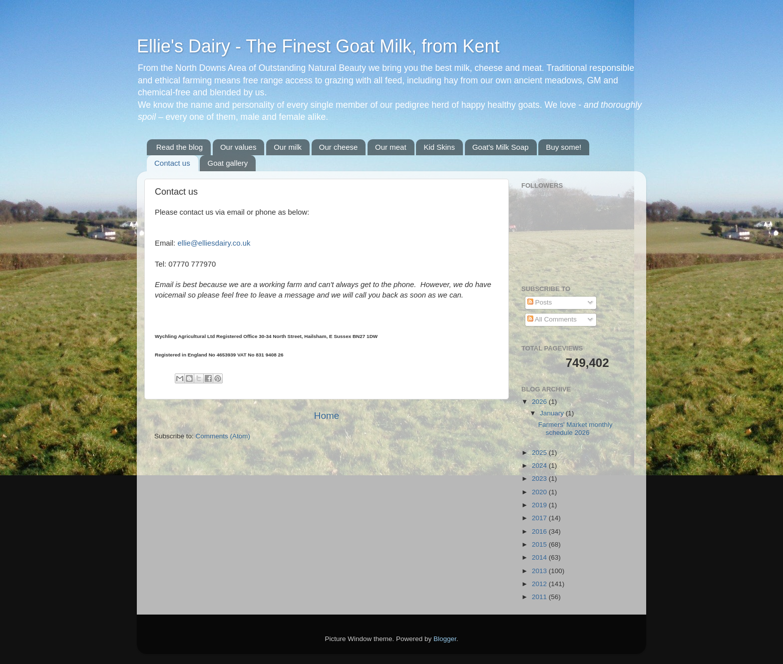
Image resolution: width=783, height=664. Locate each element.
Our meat (390, 147)
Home (326, 415)
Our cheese (338, 147)
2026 (540, 401)
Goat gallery (227, 163)
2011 (540, 597)
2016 (540, 531)
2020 (540, 492)
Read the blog (179, 147)
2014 (540, 557)
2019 (540, 505)
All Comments (552, 319)
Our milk (288, 147)
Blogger (444, 639)
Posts (539, 302)
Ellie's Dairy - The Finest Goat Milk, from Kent (318, 46)
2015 (540, 544)
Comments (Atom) (223, 436)
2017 (540, 518)
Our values (238, 147)
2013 (540, 571)
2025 (540, 452)
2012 (540, 584)
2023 (540, 478)
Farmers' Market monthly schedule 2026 (575, 428)
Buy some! (563, 147)
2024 (540, 465)
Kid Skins (439, 147)
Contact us (172, 163)
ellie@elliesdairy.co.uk (213, 243)
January (553, 413)
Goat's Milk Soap (500, 147)
